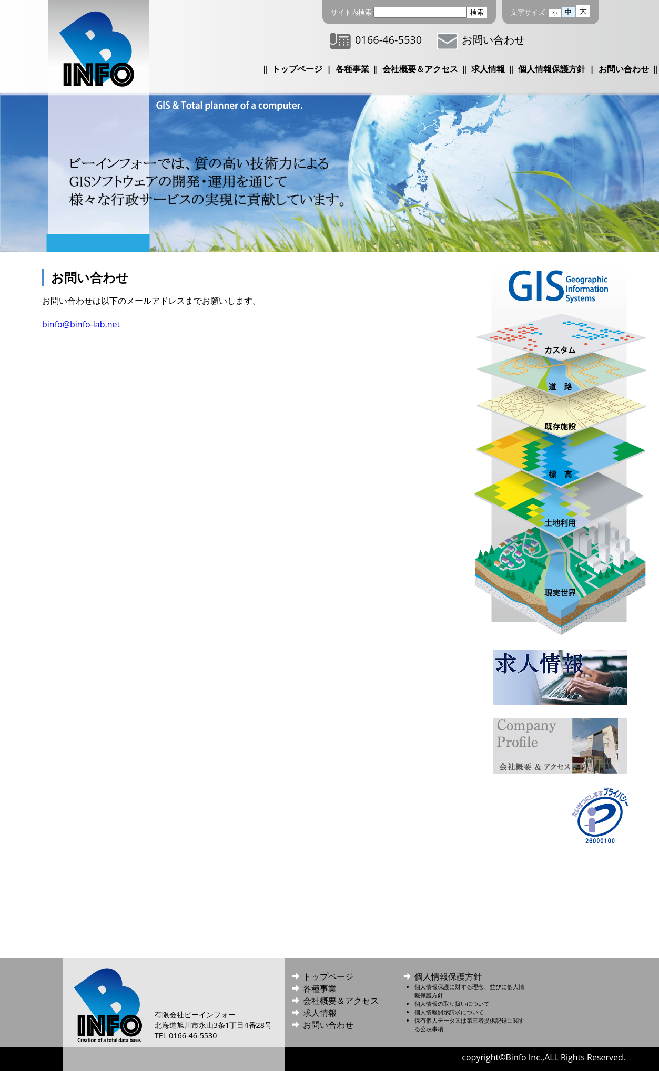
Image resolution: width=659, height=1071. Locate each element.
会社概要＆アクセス (420, 69)
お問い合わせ (481, 40)
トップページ (297, 69)
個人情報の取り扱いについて (452, 1003)
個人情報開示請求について (449, 1012)
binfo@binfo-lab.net (81, 324)
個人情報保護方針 (551, 69)
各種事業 (352, 69)
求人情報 (488, 69)
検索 (477, 12)
